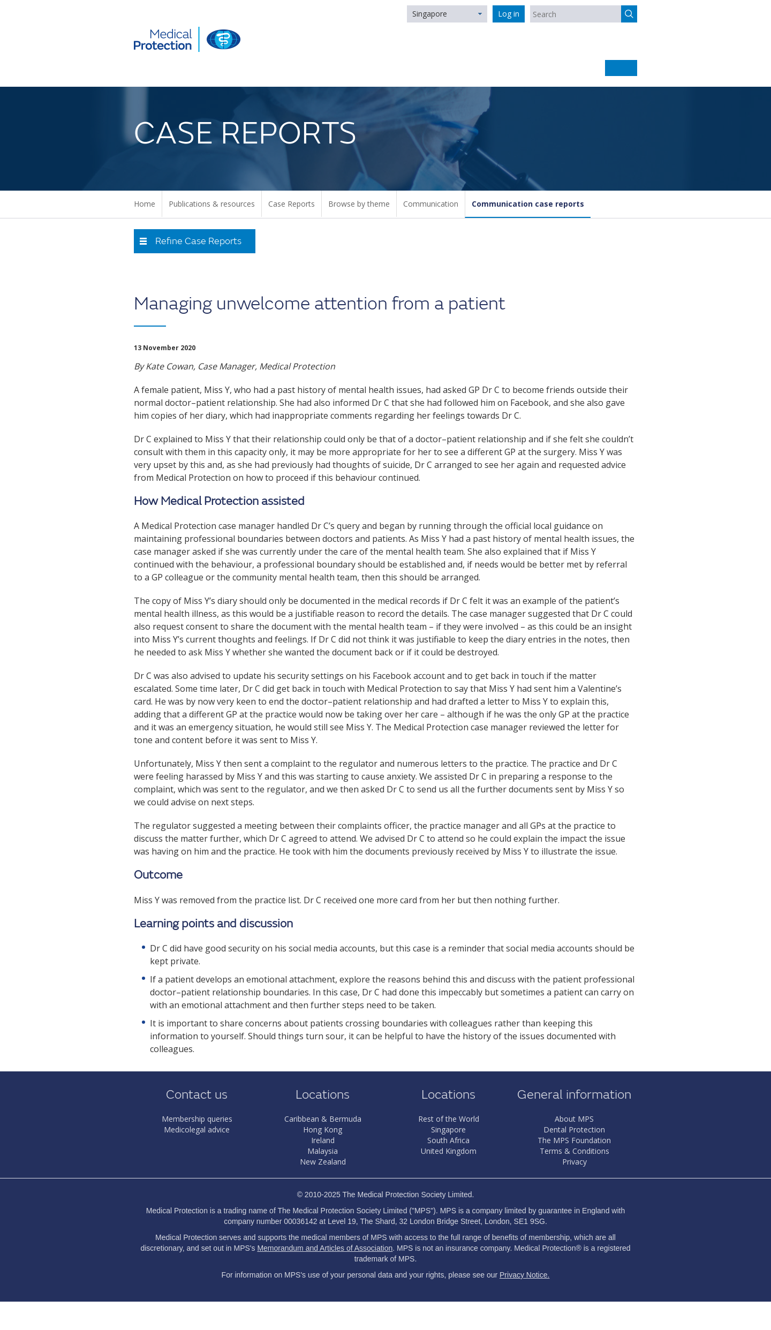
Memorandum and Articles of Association (324, 1248)
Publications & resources (212, 204)
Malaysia (322, 1151)
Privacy (574, 1162)
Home (144, 204)
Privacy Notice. (524, 1275)
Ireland (323, 1140)
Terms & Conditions (574, 1151)
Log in (508, 14)
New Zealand (323, 1162)
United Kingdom (449, 1151)
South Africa (448, 1140)
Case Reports (291, 204)
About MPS (574, 1119)
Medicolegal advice (197, 1129)
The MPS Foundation (574, 1140)
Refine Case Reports (198, 241)
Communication (430, 204)
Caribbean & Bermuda (322, 1119)
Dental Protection (574, 1129)
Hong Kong (322, 1129)
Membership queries (197, 1119)
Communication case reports (528, 204)
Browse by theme (359, 204)
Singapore (429, 14)
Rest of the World (448, 1119)
